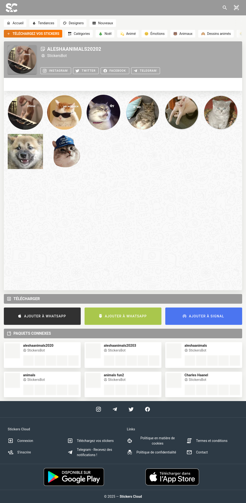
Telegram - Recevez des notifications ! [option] (89, 452)
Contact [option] (197, 452)
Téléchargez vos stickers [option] (90, 441)
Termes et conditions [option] (207, 441)
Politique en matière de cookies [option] (151, 440)
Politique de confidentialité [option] (151, 452)
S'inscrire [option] (19, 452)
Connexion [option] (20, 441)
